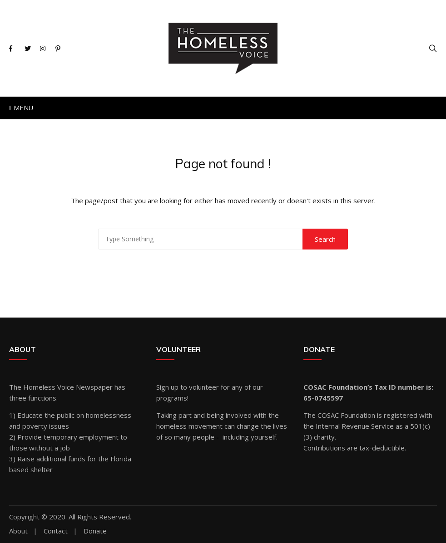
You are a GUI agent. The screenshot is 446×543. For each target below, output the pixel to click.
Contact (56, 531)
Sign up (167, 386)
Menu (21, 107)
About (18, 531)
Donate (95, 531)
